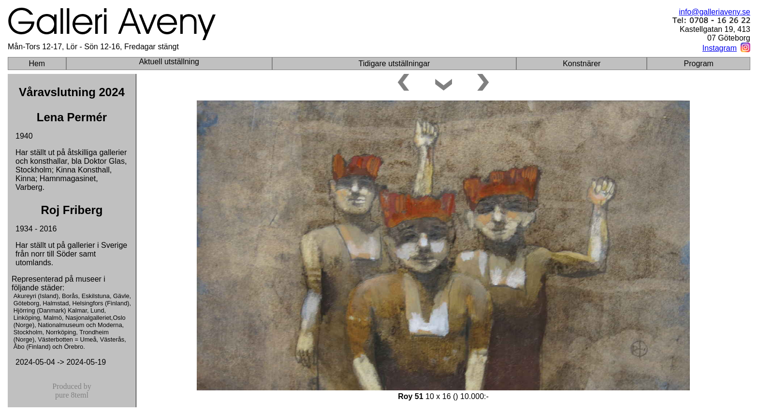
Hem (37, 63)
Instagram (719, 48)
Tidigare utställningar (394, 63)
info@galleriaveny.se (714, 12)
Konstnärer (581, 63)
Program (699, 63)
